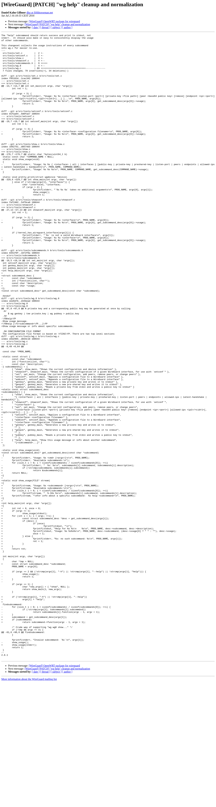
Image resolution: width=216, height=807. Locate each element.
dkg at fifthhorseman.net (39, 12)
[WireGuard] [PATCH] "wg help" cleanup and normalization (57, 24)
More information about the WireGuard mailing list (29, 804)
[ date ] (35, 27)
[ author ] (67, 27)
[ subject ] (56, 27)
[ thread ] (45, 27)
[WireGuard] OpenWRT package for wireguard (54, 21)
